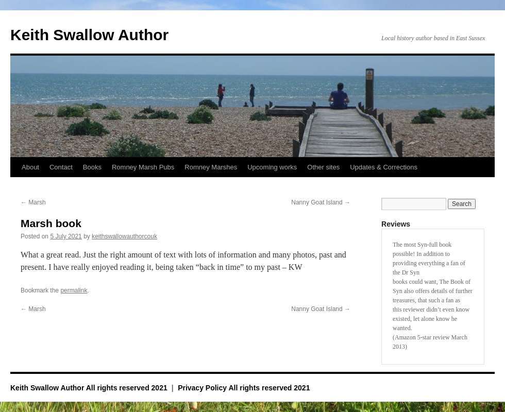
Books (92, 167)
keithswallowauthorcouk (124, 236)
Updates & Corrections (383, 167)
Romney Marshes (210, 167)
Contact (61, 167)
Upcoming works (272, 167)
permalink (73, 290)
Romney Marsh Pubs (143, 167)
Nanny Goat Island (320, 202)
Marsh (33, 202)
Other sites (323, 167)
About (30, 167)
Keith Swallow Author (89, 34)
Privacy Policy (202, 388)
